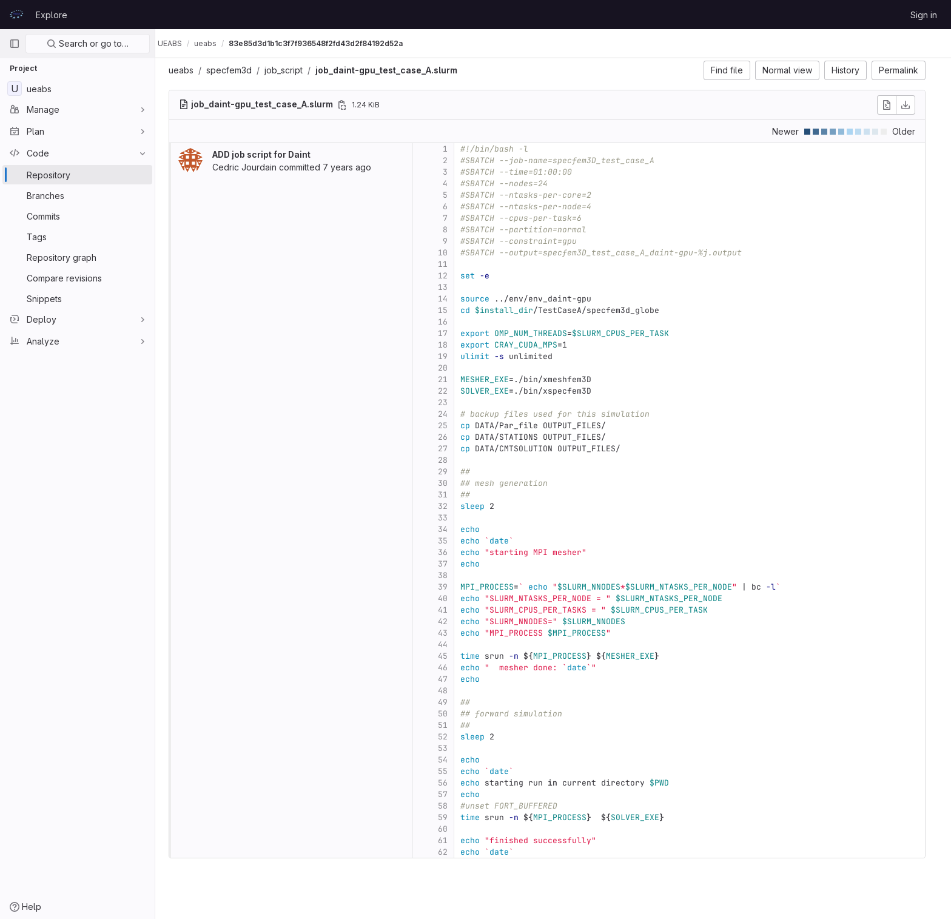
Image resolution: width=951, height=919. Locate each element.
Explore (51, 15)
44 (449, 644)
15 (449, 310)
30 (449, 483)
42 (449, 621)
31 (449, 495)
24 (449, 414)
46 (449, 667)
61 (449, 840)
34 (449, 529)
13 (449, 287)
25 (449, 425)
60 (449, 829)
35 (449, 541)
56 (449, 783)
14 (449, 299)
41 (449, 610)
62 (449, 852)
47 (449, 679)
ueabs (187, 70)
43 (449, 633)
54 (449, 760)
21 (449, 379)
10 (449, 252)
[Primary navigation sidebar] (14, 43)
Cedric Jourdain (250, 167)
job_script (290, 70)
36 (449, 552)
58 (449, 806)
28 (449, 460)
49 (449, 702)
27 (449, 448)
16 (449, 322)
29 (449, 471)
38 (449, 575)
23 (449, 402)
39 (449, 587)
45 (449, 656)
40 (449, 598)
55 (449, 771)
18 (449, 345)
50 (449, 714)
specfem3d (235, 70)
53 (449, 748)
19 (449, 356)
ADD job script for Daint (267, 154)
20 (449, 368)
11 (449, 264)
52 (449, 737)
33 (449, 518)
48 (449, 690)
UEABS (182, 43)
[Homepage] (16, 14)
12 (449, 276)
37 (449, 564)
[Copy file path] (348, 105)
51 (449, 725)
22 (449, 391)
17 (449, 333)
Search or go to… (88, 43)
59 (449, 817)
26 (449, 437)
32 (449, 506)
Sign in (923, 15)
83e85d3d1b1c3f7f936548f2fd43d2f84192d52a (328, 43)
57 (449, 794)
